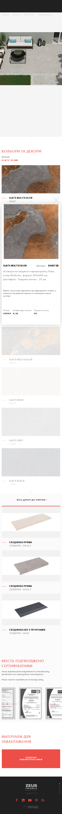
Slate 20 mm (29, 15)
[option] (31, 65)
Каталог (16, 15)
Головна (5, 15)
